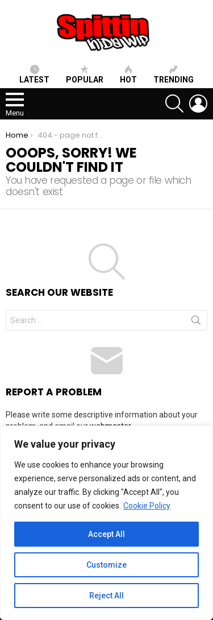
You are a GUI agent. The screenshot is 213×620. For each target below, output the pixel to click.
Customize (106, 564)
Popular (84, 74)
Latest (34, 74)
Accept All (106, 534)
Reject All (106, 595)
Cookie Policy (146, 505)
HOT (128, 74)
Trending (173, 74)
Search (196, 322)
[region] (106, 522)
